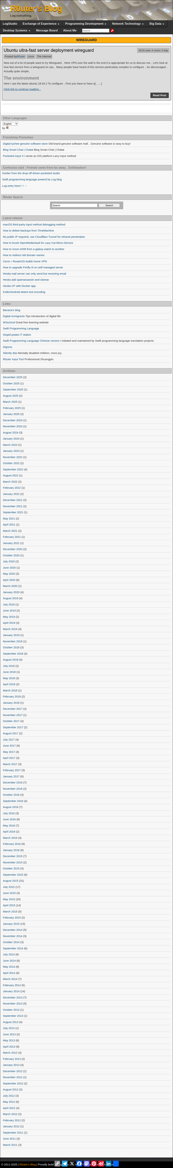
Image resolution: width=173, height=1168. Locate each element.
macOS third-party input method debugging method (34, 224)
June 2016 (9, 819)
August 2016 (10, 807)
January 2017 (11, 776)
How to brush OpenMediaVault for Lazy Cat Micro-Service (38, 242)
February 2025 (12, 407)
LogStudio (10, 23)
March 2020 (10, 585)
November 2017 (12, 715)
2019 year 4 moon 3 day (153, 50)
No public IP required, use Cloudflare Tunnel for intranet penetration (44, 236)
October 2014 (11, 942)
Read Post (159, 95)
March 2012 (10, 1114)
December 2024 (12, 420)
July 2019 (9, 604)
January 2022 (11, 493)
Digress (7, 346)
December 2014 (12, 929)
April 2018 (9, 684)
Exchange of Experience (39, 23)
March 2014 (10, 978)
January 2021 (11, 543)
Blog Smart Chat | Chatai (18, 149)
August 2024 (10, 432)
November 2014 (12, 936)
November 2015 (12, 862)
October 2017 (11, 721)
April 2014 (9, 972)
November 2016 (12, 788)
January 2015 (11, 923)
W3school (9, 322)
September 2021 (13, 512)
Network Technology (126, 23)
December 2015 (12, 856)
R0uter (21, 56)
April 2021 (9, 524)
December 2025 (12, 377)
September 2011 (13, 1132)
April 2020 (9, 579)
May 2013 (9, 1040)
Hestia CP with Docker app (19, 285)
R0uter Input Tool (13, 359)
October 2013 (11, 1009)
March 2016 (10, 837)
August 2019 (10, 598)
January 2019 (11, 635)
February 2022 (12, 487)
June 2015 (9, 893)
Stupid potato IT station (17, 334)
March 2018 (10, 690)
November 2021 (12, 506)
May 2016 (9, 825)
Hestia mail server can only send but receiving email (34, 273)
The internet (44, 56)
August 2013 (10, 1022)
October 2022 (11, 463)
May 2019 (9, 616)
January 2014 (11, 991)
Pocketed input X (13, 155)
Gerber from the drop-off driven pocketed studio (31, 173)
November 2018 (12, 641)
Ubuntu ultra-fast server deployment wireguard (49, 50)
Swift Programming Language (21, 328)
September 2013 (13, 1015)
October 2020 (11, 555)
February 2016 (12, 843)
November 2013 (12, 1003)
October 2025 (11, 383)
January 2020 (11, 592)
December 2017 (12, 708)
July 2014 (9, 954)
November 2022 (12, 457)
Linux (31, 56)
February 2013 (12, 1058)
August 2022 (10, 475)
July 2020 (9, 561)
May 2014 (9, 966)
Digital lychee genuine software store (25, 143)
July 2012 (9, 1095)
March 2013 (10, 1052)
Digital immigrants (14, 316)
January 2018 (11, 702)
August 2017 (10, 733)
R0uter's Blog (36, 8)
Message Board (47, 30)
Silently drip (10, 353)
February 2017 (12, 770)
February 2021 (12, 536)
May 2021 (9, 518)
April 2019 (9, 622)
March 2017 (10, 764)
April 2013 (9, 1046)
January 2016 (11, 850)
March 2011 (10, 1144)
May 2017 (9, 751)
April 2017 (9, 757)
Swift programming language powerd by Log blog (32, 179)
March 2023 (10, 444)
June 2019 (9, 610)
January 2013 (11, 1064)
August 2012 (10, 1089)
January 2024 (11, 438)
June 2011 (9, 1138)
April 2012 (9, 1108)
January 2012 (11, 1126)
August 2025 (10, 395)
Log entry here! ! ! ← (14, 185)
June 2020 (9, 567)
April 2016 (9, 831)
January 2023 (11, 450)
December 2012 (12, 1071)
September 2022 (13, 469)
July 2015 (9, 886)
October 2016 (11, 794)
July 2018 (9, 665)
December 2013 (12, 997)
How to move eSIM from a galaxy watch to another (33, 249)
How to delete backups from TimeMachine (28, 230)
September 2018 (13, 653)
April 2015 (9, 905)
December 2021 (12, 500)
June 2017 (9, 745)
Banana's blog (11, 310)
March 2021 (10, 530)
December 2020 (12, 549)
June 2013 (9, 1034)
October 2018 (11, 647)
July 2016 (9, 813)
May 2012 (9, 1101)
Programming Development (84, 23)
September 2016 (13, 800)
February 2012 (12, 1120)
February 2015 (12, 917)
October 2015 (11, 868)
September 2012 (13, 1083)
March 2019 (10, 629)
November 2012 (12, 1077)
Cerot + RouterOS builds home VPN (25, 261)
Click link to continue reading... (22, 89)
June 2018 (9, 671)
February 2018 (12, 696)
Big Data (155, 23)
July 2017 (9, 739)
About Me (70, 30)
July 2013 (9, 1028)
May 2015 (9, 899)
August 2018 (10, 659)
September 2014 (13, 948)
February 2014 (12, 985)
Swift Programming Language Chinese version (31, 340)
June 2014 (9, 960)
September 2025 (13, 389)
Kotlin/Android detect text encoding (24, 291)
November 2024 (12, 426)
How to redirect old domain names (24, 255)
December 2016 (12, 782)
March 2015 (10, 911)
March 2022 (10, 481)
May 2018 (9, 678)
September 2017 (13, 727)
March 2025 (10, 401)
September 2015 (13, 874)
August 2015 (10, 880)
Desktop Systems (15, 30)
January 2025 (11, 414)
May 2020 (9, 573)
